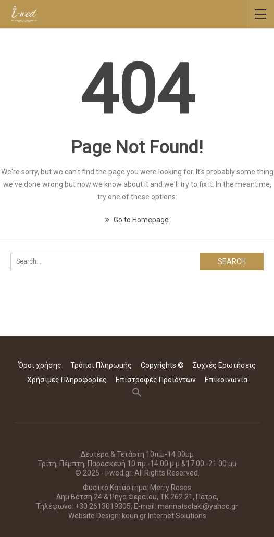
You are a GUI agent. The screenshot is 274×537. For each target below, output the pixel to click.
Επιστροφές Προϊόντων (156, 380)
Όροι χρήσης (39, 365)
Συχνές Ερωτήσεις (224, 365)
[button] (137, 395)
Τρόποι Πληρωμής (101, 365)
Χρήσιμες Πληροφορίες (67, 380)
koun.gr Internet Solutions (164, 515)
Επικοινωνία (226, 380)
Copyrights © (162, 365)
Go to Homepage (137, 220)
